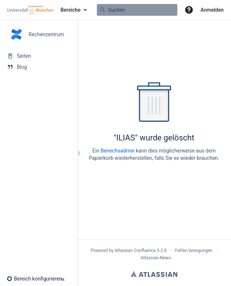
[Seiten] (38, 55)
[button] (189, 10)
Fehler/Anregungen (193, 250)
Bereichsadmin (118, 151)
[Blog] (38, 66)
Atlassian (154, 274)
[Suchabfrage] (137, 10)
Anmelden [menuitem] (212, 10)
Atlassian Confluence (135, 250)
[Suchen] (102, 10)
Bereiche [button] (71, 10)
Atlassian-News (156, 257)
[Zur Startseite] (30, 10)
